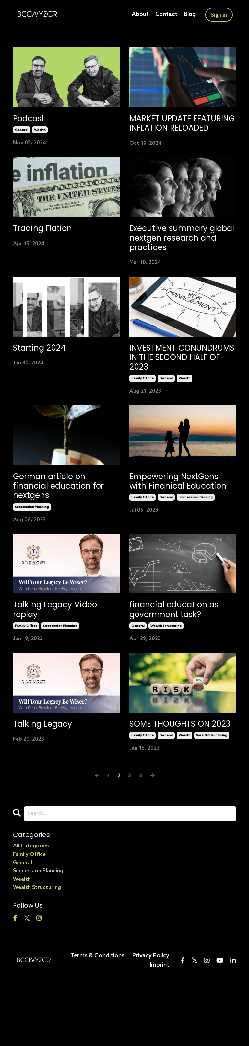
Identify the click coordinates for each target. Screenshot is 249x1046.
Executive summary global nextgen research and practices (176, 262)
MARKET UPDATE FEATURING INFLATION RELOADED (179, 130)
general (21, 132)
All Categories (31, 911)
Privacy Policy (150, 1020)
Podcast (32, 119)
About (138, 14)
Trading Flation (49, 245)
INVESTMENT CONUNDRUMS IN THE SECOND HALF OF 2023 (181, 394)
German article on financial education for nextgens (60, 529)
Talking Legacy (48, 776)
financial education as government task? (180, 658)
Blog (189, 14)
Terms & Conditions (97, 1020)
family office (142, 419)
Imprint (159, 1029)
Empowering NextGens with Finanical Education (176, 529)
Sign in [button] (219, 14)
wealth (40, 132)
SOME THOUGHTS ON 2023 (177, 782)
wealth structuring (166, 677)
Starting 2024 (45, 383)
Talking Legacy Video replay (63, 658)
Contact (165, 14)
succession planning (32, 554)
